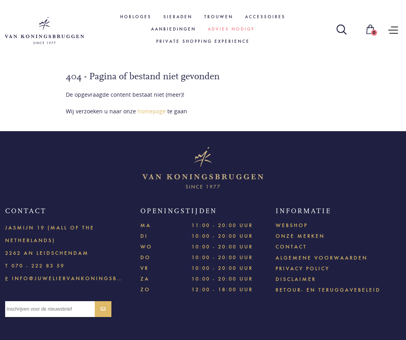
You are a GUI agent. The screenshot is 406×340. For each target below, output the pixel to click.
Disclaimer (296, 279)
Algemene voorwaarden (322, 258)
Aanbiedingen (173, 29)
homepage (152, 111)
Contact (291, 247)
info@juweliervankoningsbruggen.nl (68, 278)
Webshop (292, 225)
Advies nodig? (231, 29)
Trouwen (218, 16)
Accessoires (265, 16)
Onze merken (300, 236)
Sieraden (177, 16)
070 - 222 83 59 (38, 266)
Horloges (135, 16)
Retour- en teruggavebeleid (328, 290)
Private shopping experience (203, 41)
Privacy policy (302, 268)
